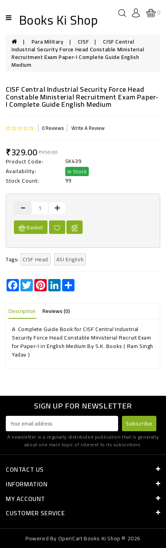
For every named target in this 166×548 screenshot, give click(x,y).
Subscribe (139, 424)
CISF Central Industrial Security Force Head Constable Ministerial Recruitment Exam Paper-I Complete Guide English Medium (78, 53)
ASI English (70, 259)
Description (22, 311)
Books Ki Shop (58, 20)
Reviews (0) (56, 311)
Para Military (48, 42)
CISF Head (35, 259)
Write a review (88, 128)
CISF (83, 42)
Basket (31, 227)
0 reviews (53, 128)
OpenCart (70, 538)
